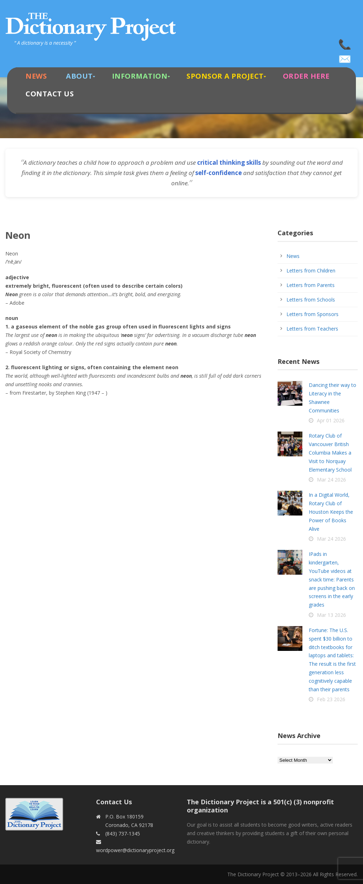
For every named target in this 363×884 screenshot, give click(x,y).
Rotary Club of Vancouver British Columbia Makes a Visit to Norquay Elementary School (330, 452)
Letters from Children (310, 270)
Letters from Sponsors (312, 314)
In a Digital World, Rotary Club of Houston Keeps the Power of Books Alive (331, 511)
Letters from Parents (310, 285)
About (79, 76)
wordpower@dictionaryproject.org (345, 57)
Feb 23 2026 (331, 699)
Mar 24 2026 (331, 479)
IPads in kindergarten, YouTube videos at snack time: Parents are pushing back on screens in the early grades (332, 579)
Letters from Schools (310, 299)
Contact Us (50, 93)
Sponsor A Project (225, 76)
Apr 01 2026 (331, 420)
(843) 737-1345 (345, 42)
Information (140, 76)
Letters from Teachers (312, 328)
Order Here (306, 76)
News (36, 76)
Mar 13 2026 (331, 615)
